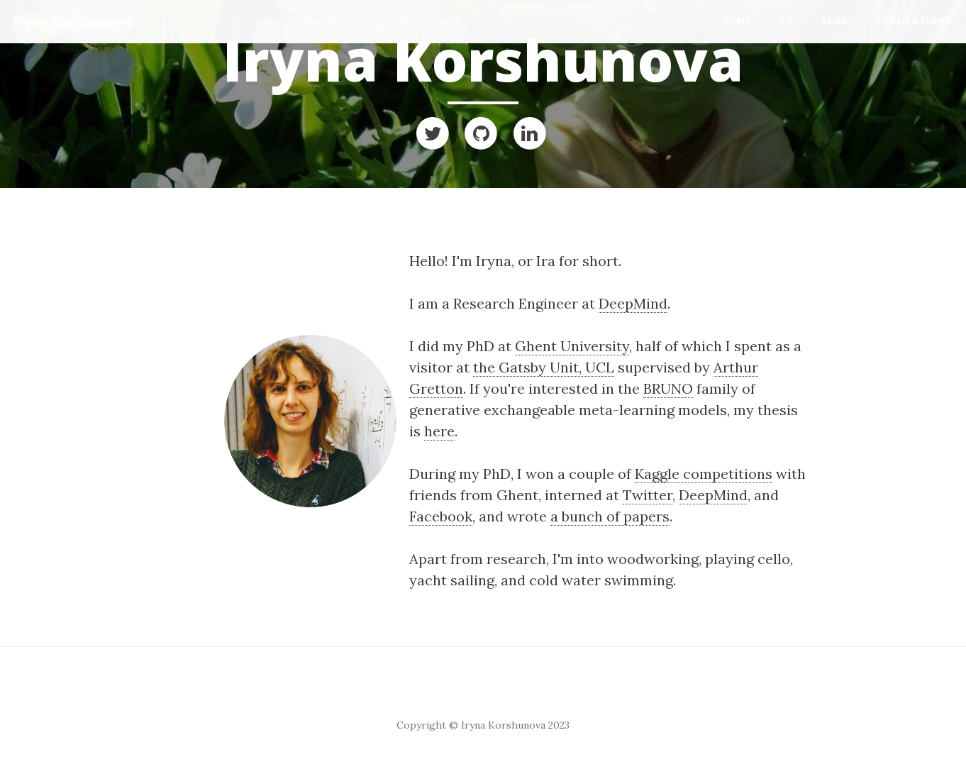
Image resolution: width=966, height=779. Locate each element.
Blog (834, 21)
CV (786, 21)
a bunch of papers (610, 516)
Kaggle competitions (703, 473)
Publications (914, 21)
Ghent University (572, 346)
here (439, 431)
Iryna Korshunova (73, 21)
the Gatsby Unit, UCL (543, 367)
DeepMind (633, 303)
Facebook (440, 516)
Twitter (647, 495)
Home (737, 21)
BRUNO (668, 388)
